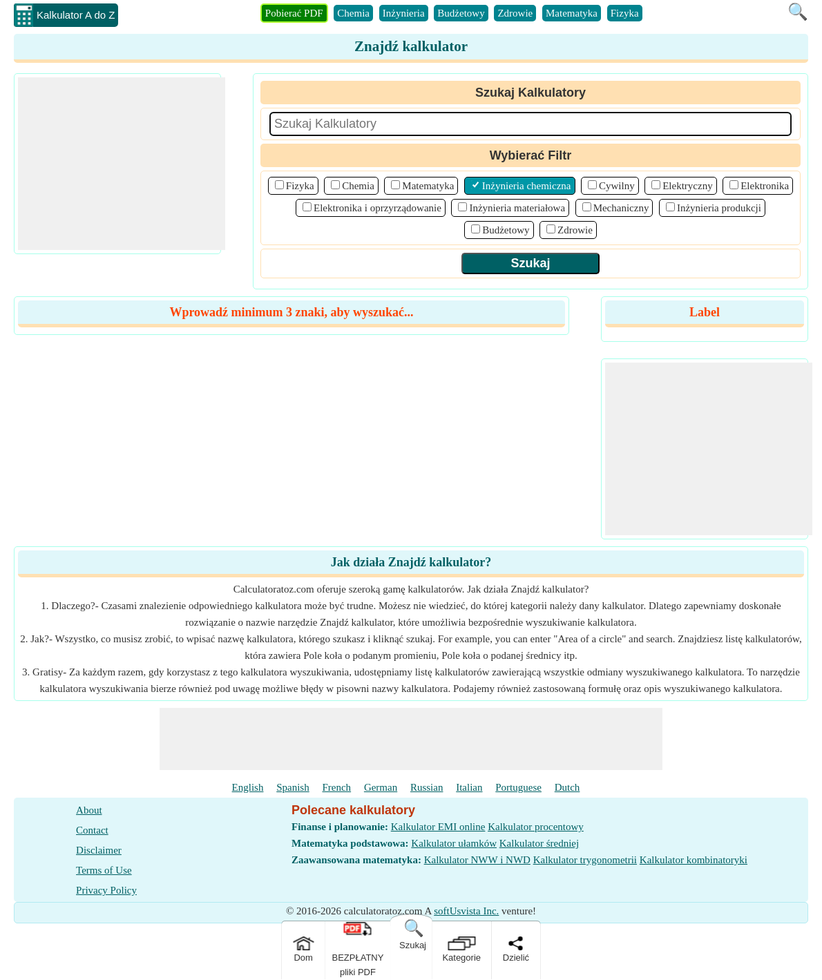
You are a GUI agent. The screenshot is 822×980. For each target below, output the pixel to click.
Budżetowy (460, 13)
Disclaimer (99, 850)
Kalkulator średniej (539, 843)
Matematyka (572, 13)
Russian (426, 787)
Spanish (292, 787)
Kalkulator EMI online (438, 826)
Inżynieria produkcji (719, 207)
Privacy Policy (106, 890)
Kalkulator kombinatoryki (693, 859)
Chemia (353, 13)
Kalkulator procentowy (536, 826)
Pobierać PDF (294, 13)
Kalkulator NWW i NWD (477, 859)
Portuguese (518, 787)
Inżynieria (404, 13)
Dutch (567, 787)
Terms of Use (104, 870)
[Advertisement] (121, 163)
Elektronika (764, 185)
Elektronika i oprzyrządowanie (377, 207)
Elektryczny (687, 185)
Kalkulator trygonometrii (585, 859)
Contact (92, 830)
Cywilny (617, 185)
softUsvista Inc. (466, 910)
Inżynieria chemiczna (526, 185)
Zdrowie (515, 13)
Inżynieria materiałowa (517, 207)
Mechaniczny (621, 207)
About (89, 810)
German (380, 787)
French (336, 787)
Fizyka (625, 13)
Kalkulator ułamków (454, 843)
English (248, 787)
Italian (469, 787)
